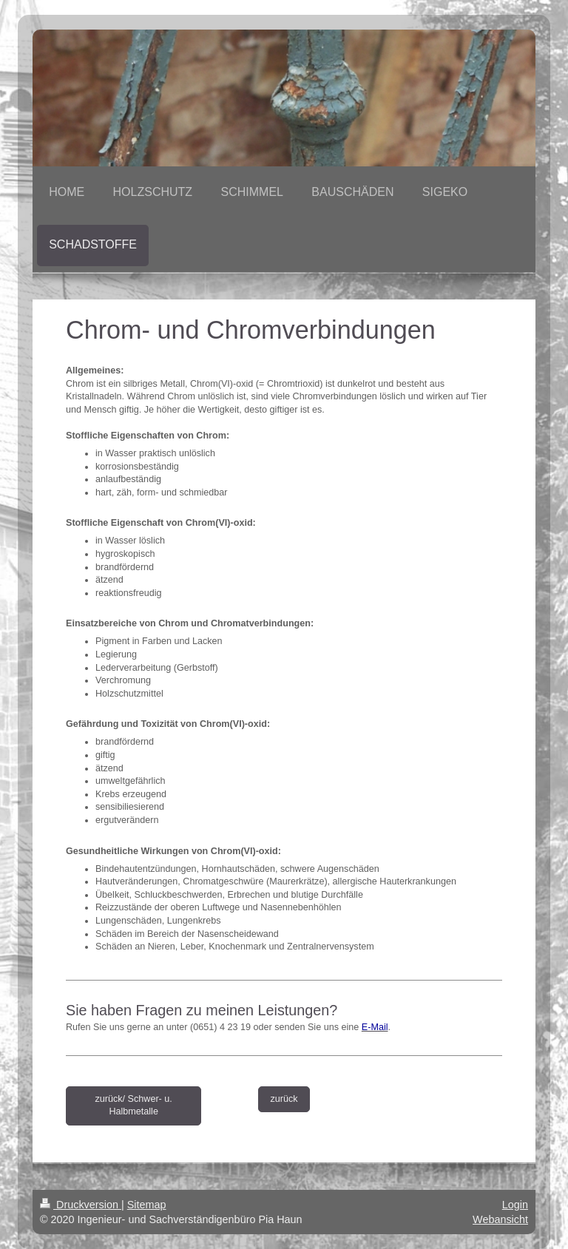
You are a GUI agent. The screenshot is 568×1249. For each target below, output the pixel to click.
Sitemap (146, 1205)
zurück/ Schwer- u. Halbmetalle (133, 1105)
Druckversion (80, 1205)
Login (515, 1205)
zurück (283, 1099)
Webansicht (500, 1219)
